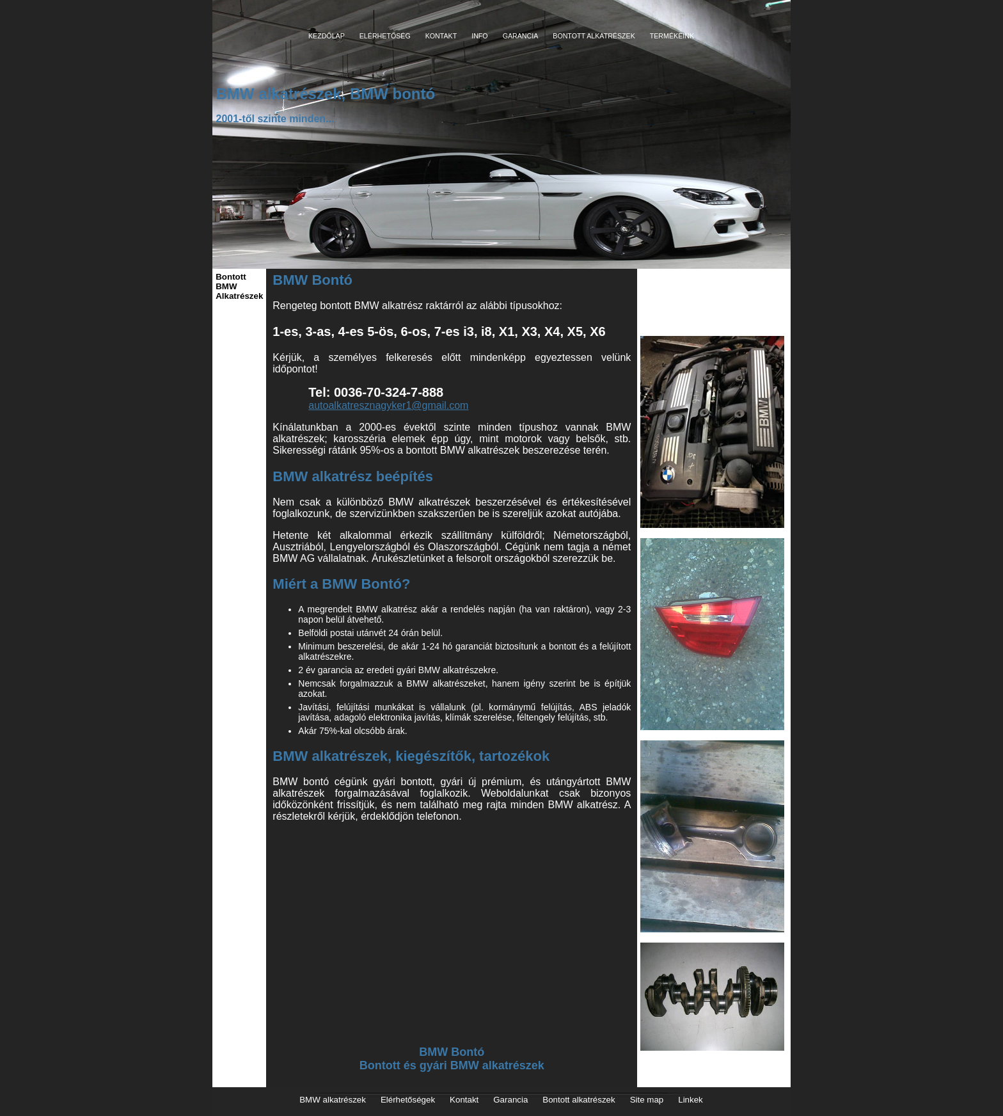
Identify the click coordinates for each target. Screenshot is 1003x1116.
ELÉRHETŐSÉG (385, 36)
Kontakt (464, 1099)
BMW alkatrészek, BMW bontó (325, 93)
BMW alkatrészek (332, 1099)
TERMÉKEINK (672, 36)
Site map (647, 1099)
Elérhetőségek (408, 1099)
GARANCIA (521, 36)
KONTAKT (441, 36)
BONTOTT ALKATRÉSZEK (594, 36)
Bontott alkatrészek (578, 1099)
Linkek (690, 1099)
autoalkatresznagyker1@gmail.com (388, 405)
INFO (479, 36)
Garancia (510, 1099)
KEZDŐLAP (326, 36)
